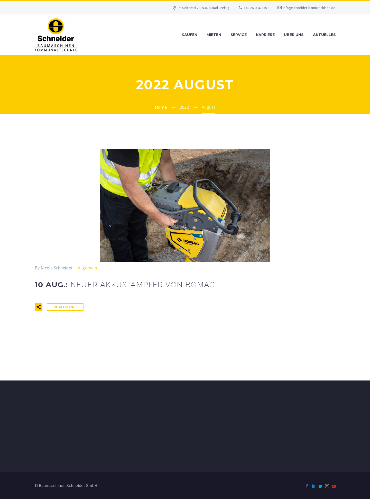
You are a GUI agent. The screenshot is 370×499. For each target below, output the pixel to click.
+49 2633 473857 (256, 7)
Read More (65, 307)
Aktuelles (324, 34)
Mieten (214, 34)
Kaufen (189, 34)
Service (238, 34)
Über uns (294, 34)
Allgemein (87, 268)
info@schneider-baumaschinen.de (309, 7)
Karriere (265, 34)
